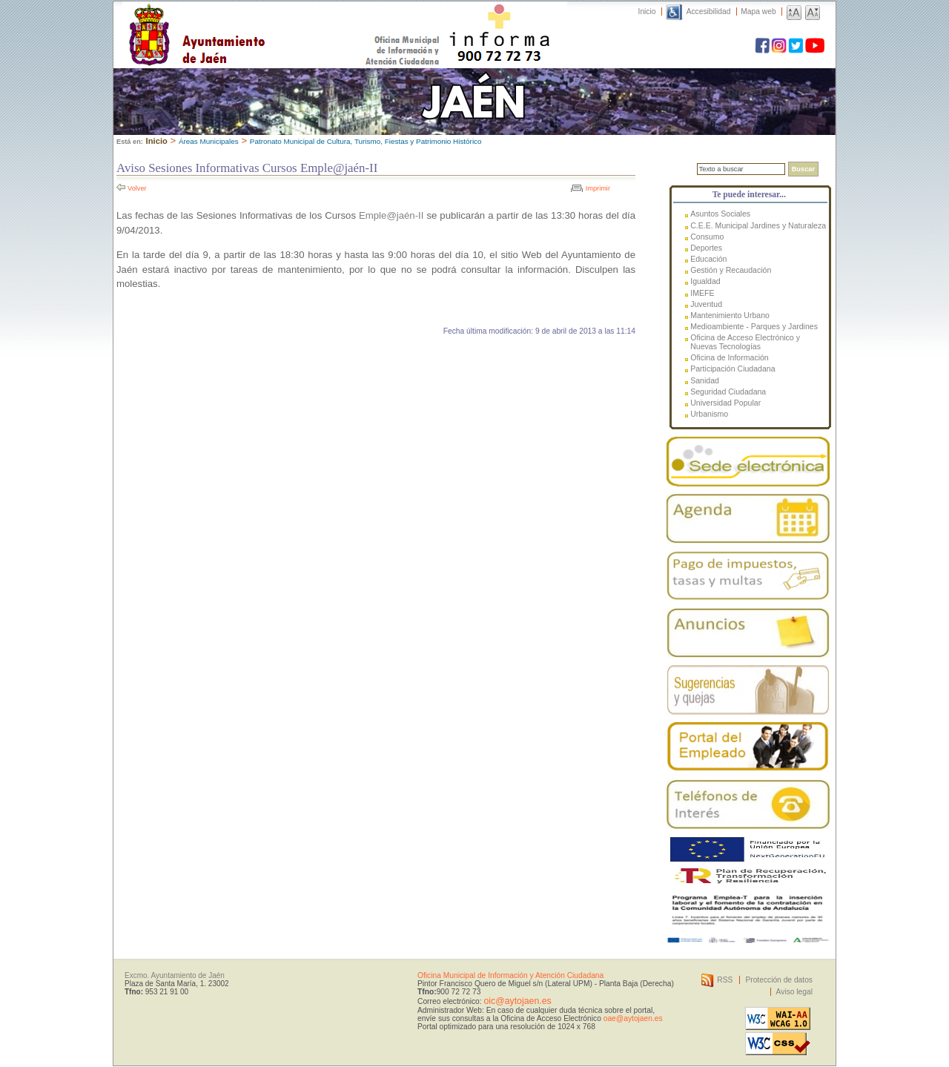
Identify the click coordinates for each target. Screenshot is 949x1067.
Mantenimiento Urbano (730, 315)
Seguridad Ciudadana (728, 391)
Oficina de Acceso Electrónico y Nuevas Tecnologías (745, 342)
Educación (708, 258)
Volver (137, 188)
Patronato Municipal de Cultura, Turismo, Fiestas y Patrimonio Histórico (366, 141)
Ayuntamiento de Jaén (261, 20)
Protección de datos (779, 980)
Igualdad (705, 281)
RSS (725, 980)
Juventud (706, 304)
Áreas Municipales (209, 141)
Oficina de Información (729, 357)
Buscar (803, 169)
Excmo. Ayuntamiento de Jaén (175, 975)
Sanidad (704, 380)
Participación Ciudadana (732, 368)
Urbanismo (709, 413)
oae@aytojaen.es (633, 1018)
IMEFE (702, 292)
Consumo (707, 236)
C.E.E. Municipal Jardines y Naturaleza (758, 225)
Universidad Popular (725, 402)
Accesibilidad (709, 11)
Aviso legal (794, 992)
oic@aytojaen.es (517, 1001)
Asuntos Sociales (720, 213)
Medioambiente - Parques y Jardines (754, 326)
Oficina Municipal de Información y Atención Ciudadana (510, 975)
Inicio (647, 11)
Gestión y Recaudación (730, 269)
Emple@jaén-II (391, 215)
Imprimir (598, 188)
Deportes (706, 247)
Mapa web (758, 11)
